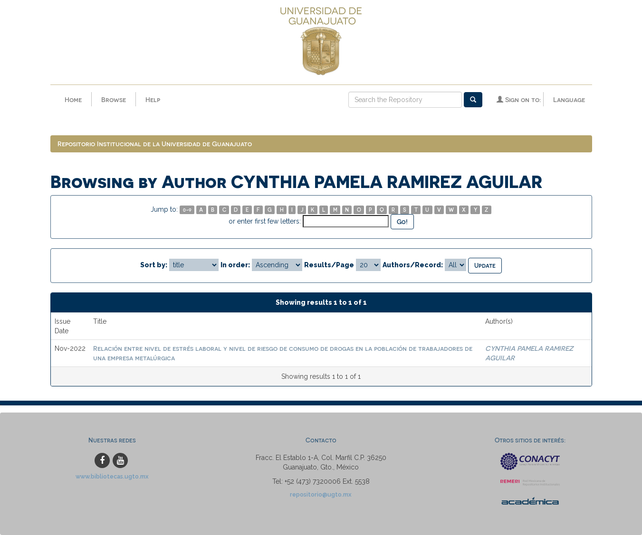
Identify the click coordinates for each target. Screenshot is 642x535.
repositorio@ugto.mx (321, 494)
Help (152, 99)
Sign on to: (519, 99)
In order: (235, 265)
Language (569, 99)
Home (73, 99)
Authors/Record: (413, 265)
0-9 (187, 209)
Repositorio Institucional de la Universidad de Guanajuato (154, 144)
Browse (113, 99)
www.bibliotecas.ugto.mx (112, 476)
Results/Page (329, 265)
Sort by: (153, 265)
